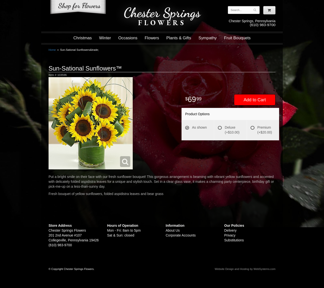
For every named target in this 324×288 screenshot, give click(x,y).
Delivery (230, 230)
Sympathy (208, 38)
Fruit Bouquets (237, 38)
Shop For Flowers (78, 8)
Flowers (152, 38)
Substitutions (234, 240)
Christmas (82, 38)
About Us (173, 230)
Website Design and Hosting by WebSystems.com (245, 268)
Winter (105, 38)
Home (52, 49)
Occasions (127, 38)
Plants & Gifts (178, 38)
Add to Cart (254, 99)
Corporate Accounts (181, 235)
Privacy (229, 235)
